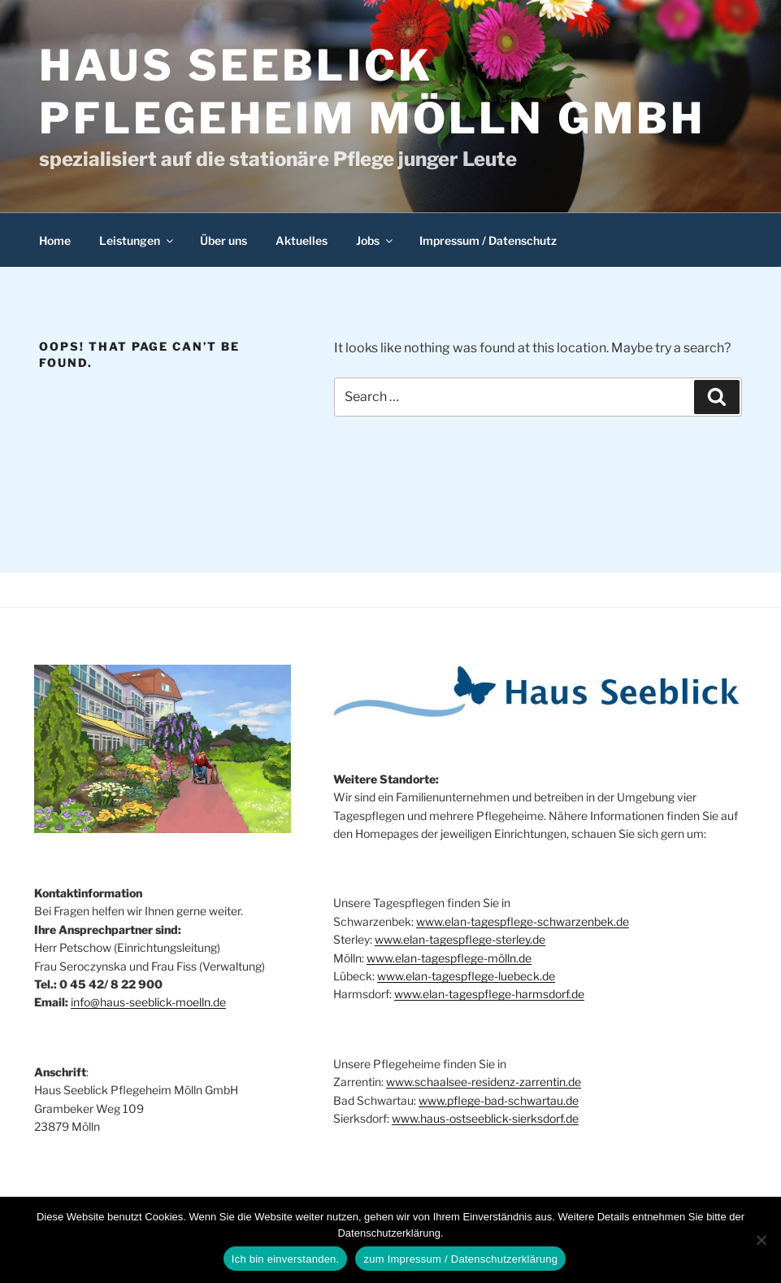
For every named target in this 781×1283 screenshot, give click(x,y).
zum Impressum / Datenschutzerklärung (460, 1259)
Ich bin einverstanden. (286, 1259)
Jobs (375, 240)
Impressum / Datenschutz (488, 240)
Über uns (223, 240)
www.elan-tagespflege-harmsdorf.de (489, 994)
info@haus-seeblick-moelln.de (148, 1002)
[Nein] (761, 1240)
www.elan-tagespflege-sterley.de (460, 939)
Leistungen (137, 240)
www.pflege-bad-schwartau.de (499, 1100)
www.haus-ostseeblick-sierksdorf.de (485, 1118)
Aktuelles (302, 240)
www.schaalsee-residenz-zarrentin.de (483, 1082)
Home (55, 240)
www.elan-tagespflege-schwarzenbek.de (522, 921)
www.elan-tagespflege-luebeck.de (466, 976)
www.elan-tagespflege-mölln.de (449, 958)
